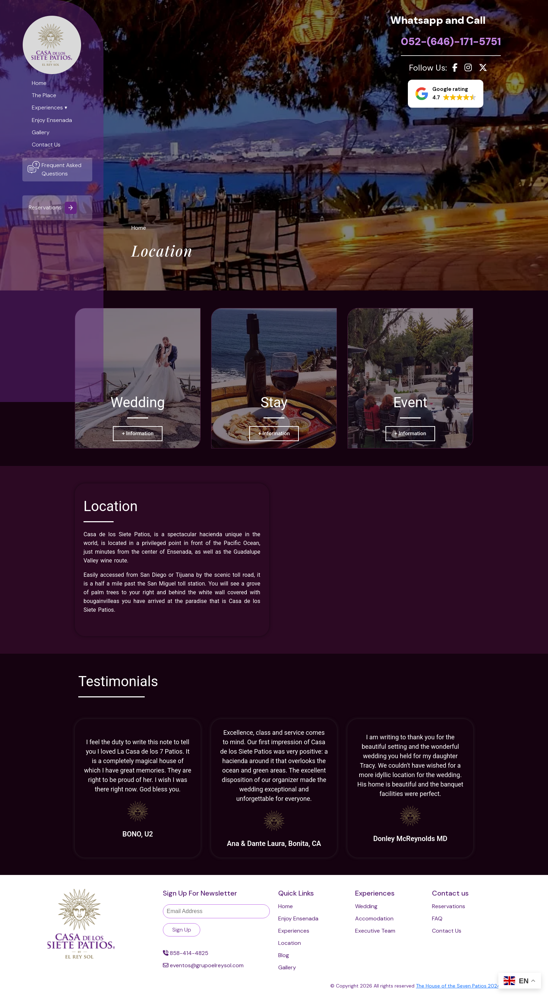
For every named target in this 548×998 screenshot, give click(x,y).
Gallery (41, 132)
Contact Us (46, 144)
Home (39, 83)
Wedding (366, 906)
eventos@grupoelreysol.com (203, 965)
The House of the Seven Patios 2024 (458, 986)
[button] (445, 94)
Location (289, 943)
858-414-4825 (185, 953)
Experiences (47, 107)
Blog (283, 955)
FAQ (437, 918)
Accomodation (374, 918)
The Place (44, 95)
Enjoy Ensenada (52, 120)
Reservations (53, 208)
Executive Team (375, 930)
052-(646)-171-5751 (451, 41)
